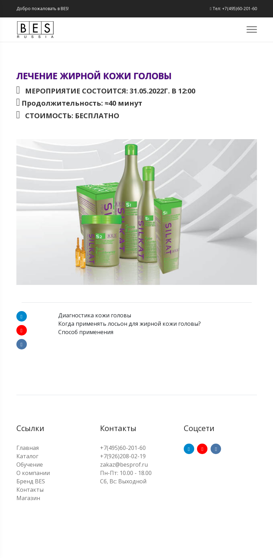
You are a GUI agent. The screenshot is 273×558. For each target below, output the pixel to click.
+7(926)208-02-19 (123, 456)
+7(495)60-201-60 (123, 448)
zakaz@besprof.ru (124, 464)
